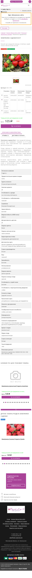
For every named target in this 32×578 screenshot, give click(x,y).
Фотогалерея (13, 526)
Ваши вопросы (22, 526)
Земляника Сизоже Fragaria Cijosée (13, 439)
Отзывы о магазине (10, 521)
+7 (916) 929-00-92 (16, 535)
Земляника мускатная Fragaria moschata (15, 386)
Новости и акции (22, 521)
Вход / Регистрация (16, 1)
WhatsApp (4, 12)
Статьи (7, 526)
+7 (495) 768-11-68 (16, 534)
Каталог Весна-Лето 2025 (18, 519)
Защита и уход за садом (16, 528)
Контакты (16, 523)
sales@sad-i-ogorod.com (16, 537)
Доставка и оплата (18, 135)
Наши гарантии (25, 523)
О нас (8, 519)
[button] (4, 402)
